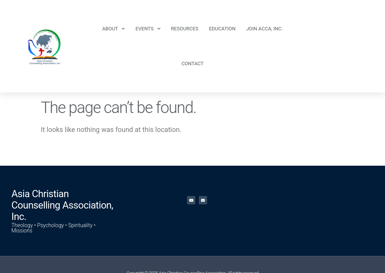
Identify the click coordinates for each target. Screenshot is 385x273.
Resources (184, 28)
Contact (192, 63)
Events (147, 28)
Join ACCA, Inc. (264, 28)
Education (222, 28)
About (113, 28)
